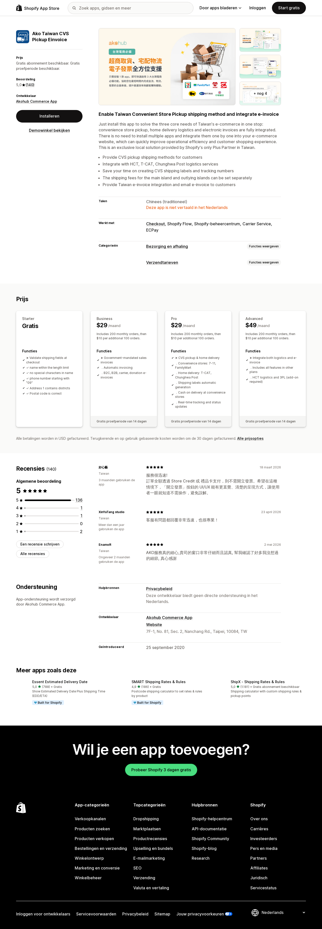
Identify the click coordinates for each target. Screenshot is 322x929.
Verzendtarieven (162, 262)
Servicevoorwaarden (96, 913)
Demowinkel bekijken (49, 130)
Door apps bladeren (220, 7)
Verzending (144, 877)
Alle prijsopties (250, 438)
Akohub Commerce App (36, 101)
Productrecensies (150, 838)
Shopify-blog (204, 848)
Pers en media (263, 848)
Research (201, 858)
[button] (61, 692)
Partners (258, 858)
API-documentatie (209, 828)
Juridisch (258, 877)
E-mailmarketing (149, 858)
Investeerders (263, 838)
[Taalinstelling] (283, 912)
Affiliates (259, 867)
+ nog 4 (260, 93)
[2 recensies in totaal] (81, 531)
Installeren (49, 116)
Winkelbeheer (88, 877)
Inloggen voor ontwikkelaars (43, 913)
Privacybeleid (159, 588)
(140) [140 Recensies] (30, 85)
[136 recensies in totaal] (79, 500)
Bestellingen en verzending (101, 848)
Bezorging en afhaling (167, 246)
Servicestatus (263, 887)
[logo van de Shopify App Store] (37, 8)
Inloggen (257, 7)
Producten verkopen (94, 838)
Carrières (259, 828)
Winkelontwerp (89, 858)
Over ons (259, 818)
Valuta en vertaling (151, 887)
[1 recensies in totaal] (81, 507)
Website (154, 624)
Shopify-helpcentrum (212, 818)
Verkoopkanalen (90, 818)
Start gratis (289, 7)
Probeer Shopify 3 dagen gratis (161, 769)
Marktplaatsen (147, 828)
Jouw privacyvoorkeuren (200, 913)
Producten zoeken (92, 828)
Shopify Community (210, 838)
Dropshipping (146, 818)
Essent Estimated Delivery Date (60, 681)
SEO (137, 867)
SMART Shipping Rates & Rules (159, 681)
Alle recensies (32, 554)
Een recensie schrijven (39, 544)
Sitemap (162, 913)
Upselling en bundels (153, 848)
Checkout (155, 223)
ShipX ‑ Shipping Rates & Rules (258, 681)
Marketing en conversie (97, 867)
